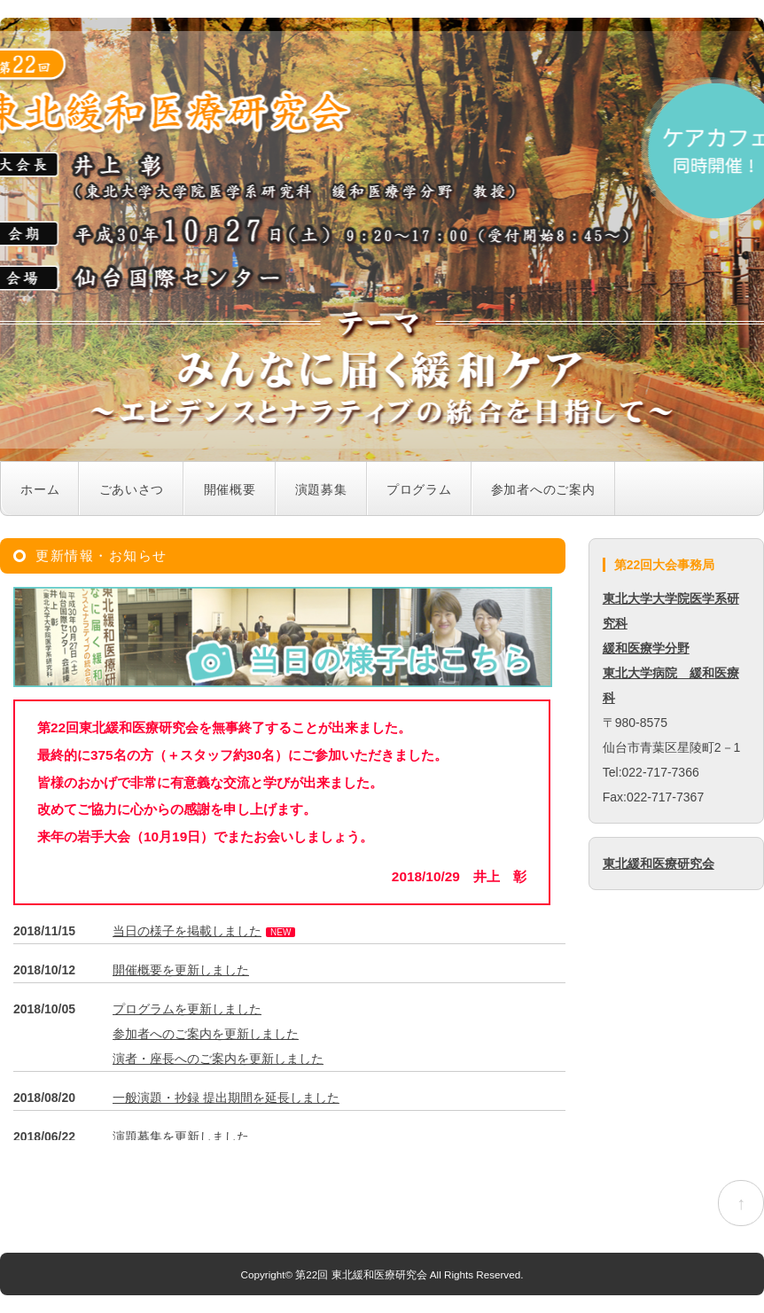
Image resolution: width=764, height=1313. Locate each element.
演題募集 (321, 489)
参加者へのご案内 (543, 489)
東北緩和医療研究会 (658, 863)
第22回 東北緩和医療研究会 (360, 1274)
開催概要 (230, 489)
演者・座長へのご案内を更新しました (218, 1058)
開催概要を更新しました (181, 970)
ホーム (39, 489)
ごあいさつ (132, 489)
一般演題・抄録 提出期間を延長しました (226, 1097)
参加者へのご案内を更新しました (206, 1034)
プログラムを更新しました (187, 1009)
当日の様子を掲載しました (187, 931)
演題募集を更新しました (181, 1136)
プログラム (419, 489)
